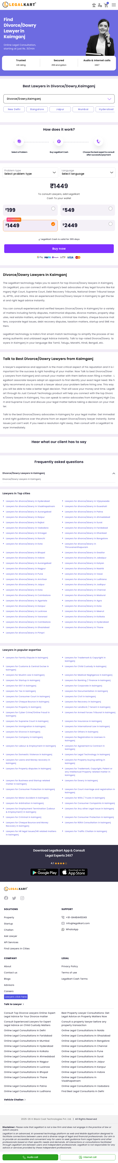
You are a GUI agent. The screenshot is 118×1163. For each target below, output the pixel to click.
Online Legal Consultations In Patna (26, 1087)
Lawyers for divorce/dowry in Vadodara (27, 528)
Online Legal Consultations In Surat (83, 1058)
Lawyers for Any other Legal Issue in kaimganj (89, 808)
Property (9, 917)
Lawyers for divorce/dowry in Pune (24, 574)
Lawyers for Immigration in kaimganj (25, 726)
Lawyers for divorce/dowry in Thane (84, 627)
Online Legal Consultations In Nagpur (27, 1063)
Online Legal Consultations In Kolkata (27, 1053)
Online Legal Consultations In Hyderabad (29, 1047)
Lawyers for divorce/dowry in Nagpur (26, 568)
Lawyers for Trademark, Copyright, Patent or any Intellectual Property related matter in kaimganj (88, 772)
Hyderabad (106, 109)
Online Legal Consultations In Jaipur (84, 1063)
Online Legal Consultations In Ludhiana (28, 1093)
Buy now (59, 248)
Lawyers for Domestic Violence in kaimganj (29, 754)
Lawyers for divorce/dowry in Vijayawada (87, 501)
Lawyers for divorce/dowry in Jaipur (25, 584)
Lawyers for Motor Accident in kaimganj (27, 798)
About (7, 965)
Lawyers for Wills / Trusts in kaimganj (85, 798)
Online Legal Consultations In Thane (26, 1079)
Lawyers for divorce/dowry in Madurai (85, 595)
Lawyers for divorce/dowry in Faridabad (86, 528)
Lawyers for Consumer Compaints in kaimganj (90, 803)
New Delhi (14, 109)
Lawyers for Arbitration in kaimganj (25, 803)
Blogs (7, 977)
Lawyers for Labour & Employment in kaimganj (31, 746)
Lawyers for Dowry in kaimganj (81, 780)
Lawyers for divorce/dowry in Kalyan (84, 563)
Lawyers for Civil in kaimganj (80, 696)
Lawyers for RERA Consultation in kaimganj (88, 822)
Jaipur (60, 109)
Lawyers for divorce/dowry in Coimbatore (28, 595)
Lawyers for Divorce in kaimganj (23, 731)
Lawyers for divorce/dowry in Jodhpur (85, 584)
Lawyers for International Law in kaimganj (87, 726)
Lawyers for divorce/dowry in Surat (84, 522)
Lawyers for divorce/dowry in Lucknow (26, 611)
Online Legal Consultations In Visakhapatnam (80, 1080)
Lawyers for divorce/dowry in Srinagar (26, 533)
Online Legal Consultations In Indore (84, 1073)
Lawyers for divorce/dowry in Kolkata (85, 616)
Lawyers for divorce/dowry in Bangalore (86, 538)
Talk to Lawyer (14, 1002)
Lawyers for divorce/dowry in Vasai (84, 574)
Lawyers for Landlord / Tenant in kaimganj (87, 707)
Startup (8, 923)
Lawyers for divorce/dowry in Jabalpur (86, 557)
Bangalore (37, 109)
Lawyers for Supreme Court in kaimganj (27, 721)
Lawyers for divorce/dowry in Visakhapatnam (30, 506)
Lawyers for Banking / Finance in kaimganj (88, 680)
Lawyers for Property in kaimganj (23, 707)
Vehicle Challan (15, 1101)
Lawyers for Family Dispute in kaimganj (27, 657)
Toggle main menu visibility (114, 3)
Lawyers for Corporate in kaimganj (83, 685)
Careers (9, 989)
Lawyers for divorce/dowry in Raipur (25, 517)
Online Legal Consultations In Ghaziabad (87, 1037)
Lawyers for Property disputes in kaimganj (28, 768)
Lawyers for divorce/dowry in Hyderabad (28, 501)
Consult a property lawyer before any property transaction (85, 1025)
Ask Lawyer (11, 935)
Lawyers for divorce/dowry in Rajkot (25, 522)
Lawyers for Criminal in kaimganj (23, 817)
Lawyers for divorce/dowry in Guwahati (86, 506)
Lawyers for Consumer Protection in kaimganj (30, 789)
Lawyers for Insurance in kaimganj (83, 721)
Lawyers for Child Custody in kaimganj (85, 666)
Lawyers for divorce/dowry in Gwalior (85, 552)
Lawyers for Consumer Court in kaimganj (28, 696)
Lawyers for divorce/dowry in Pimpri (25, 632)
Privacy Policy (70, 965)
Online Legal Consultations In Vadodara (86, 1087)
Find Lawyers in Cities (17, 947)
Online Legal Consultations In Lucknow (27, 1068)
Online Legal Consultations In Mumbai (27, 1042)
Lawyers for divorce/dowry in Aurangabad (28, 511)
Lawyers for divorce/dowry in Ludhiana (86, 579)
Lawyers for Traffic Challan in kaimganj (86, 831)
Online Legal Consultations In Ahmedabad (30, 1058)
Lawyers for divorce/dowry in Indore (25, 557)
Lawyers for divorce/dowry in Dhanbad (86, 533)
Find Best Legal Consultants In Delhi (83, 1093)
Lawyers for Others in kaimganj (81, 731)
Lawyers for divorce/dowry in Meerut (84, 611)
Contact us (11, 971)
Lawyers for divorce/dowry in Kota (24, 543)
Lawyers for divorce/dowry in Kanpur (25, 606)
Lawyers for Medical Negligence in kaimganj (88, 675)
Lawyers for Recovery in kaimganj (83, 701)
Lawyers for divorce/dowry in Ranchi (25, 538)
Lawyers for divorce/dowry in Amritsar (26, 579)
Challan (9, 929)
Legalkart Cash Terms (75, 977)
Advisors (9, 983)
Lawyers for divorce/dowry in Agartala (26, 600)
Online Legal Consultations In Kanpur (84, 1068)
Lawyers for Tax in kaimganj (21, 691)
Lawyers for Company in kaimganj (24, 737)
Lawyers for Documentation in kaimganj (86, 691)
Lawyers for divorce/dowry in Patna (84, 511)
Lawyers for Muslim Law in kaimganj (25, 675)
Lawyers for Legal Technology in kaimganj (87, 754)
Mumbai (83, 109)
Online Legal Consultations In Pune (83, 1053)
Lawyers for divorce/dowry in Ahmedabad (87, 517)
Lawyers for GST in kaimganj (21, 685)
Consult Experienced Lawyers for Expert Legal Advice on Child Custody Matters (28, 1025)
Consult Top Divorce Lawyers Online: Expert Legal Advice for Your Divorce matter (26, 1014)
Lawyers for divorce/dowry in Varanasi (26, 616)
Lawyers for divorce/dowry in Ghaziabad (27, 627)
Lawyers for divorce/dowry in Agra (83, 600)
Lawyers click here (16, 995)
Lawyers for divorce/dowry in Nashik (84, 568)
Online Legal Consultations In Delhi (25, 1032)
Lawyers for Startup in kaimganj (23, 680)
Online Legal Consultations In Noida (84, 1032)
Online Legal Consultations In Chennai (85, 1047)
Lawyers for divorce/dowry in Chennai (85, 590)
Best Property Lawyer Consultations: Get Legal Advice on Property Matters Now (86, 1012)
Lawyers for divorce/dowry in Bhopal (25, 552)
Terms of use (69, 971)
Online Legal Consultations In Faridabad (29, 1037)
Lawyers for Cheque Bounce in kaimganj (27, 701)
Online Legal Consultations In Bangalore (86, 1042)
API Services (11, 941)
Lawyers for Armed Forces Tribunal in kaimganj (90, 712)
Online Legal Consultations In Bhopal (26, 1073)
